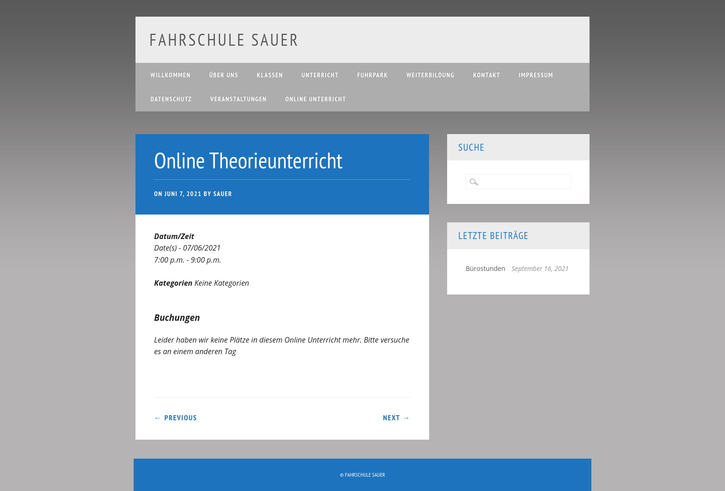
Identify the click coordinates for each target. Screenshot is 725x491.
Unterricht (319, 75)
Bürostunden (485, 268)
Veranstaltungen (238, 99)
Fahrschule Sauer (224, 39)
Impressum (536, 75)
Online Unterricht (315, 99)
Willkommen (170, 75)
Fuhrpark (372, 75)
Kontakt (486, 75)
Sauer (222, 194)
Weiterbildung (430, 75)
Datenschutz (170, 99)
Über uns (223, 75)
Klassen (270, 75)
